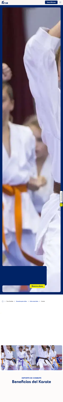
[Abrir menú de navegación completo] (60, 2)
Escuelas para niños (21, 301)
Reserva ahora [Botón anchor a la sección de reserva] (37, 286)
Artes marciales (34, 301)
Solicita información (61, 196)
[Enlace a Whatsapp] (61, 205)
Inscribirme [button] (51, 2)
